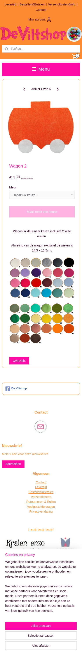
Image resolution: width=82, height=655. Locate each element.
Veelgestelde (36, 506)
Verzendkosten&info (61, 4)
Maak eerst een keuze (42, 212)
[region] (41, 588)
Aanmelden (13, 464)
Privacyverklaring (41, 511)
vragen (50, 506)
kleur (12, 187)
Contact (41, 10)
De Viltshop (16, 388)
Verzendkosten (41, 497)
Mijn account (40, 19)
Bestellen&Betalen (32, 4)
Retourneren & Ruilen (41, 501)
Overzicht (19, 360)
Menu (41, 69)
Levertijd (10, 4)
